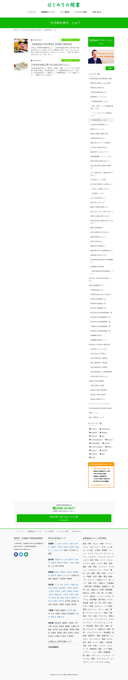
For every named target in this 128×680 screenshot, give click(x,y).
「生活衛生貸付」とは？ (70, 40)
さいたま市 (58, 585)
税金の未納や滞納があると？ (100, 161)
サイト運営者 (48, 531)
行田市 (71, 595)
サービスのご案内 (63, 531)
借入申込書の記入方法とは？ (100, 232)
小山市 (65, 559)
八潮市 (65, 595)
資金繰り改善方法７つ (98, 399)
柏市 (52, 614)
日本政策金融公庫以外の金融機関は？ (101, 261)
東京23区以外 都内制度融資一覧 (101, 312)
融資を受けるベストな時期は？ (101, 143)
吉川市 (53, 598)
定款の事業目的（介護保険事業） (101, 372)
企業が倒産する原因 (97, 385)
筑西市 (53, 547)
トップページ (20, 531)
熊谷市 (75, 588)
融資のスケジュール (97, 129)
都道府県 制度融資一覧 (98, 303)
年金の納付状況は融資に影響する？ (101, 167)
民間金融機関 (95, 443)
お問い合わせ (76, 531)
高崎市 (63, 572)
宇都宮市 (57, 559)
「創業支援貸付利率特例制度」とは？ (101, 272)
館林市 (59, 575)
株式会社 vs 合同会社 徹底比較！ (100, 344)
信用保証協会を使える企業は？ (101, 294)
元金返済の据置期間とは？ (99, 124)
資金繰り (94, 450)
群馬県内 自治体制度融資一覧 (100, 331)
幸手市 (61, 601)
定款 (103, 436)
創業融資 (94, 432)
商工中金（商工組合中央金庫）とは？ (100, 279)
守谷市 (59, 547)
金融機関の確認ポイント (98, 340)
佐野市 (53, 563)
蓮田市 (73, 598)
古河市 (65, 544)
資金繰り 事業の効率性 (98, 394)
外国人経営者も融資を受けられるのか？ (101, 222)
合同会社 (94, 436)
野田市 (53, 617)
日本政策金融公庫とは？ (98, 92)
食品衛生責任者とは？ (98, 138)
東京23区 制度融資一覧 (98, 308)
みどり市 (66, 575)
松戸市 (69, 610)
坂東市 (72, 547)
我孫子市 (60, 617)
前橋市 (57, 572)
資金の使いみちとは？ (98, 202)
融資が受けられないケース (99, 152)
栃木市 (71, 559)
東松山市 (58, 595)
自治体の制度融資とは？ (98, 299)
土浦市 (71, 544)
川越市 (72, 585)
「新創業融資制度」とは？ (99, 101)
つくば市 (57, 544)
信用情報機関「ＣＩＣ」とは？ (101, 156)
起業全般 (94, 454)
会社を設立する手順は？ (98, 353)
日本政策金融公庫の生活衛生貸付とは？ (50, 65)
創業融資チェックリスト (98, 97)
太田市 (69, 572)
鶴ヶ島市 (60, 598)
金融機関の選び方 (96, 335)
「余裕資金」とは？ (97, 193)
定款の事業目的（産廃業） (99, 367)
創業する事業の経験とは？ (99, 207)
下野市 (72, 563)
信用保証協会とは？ (97, 290)
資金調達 (104, 450)
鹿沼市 (59, 563)
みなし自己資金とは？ (98, 198)
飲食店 (93, 457)
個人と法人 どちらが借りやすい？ (102, 211)
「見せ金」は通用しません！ (100, 189)
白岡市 (55, 601)
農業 (103, 454)
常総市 (65, 547)
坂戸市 (51, 595)
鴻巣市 (69, 591)
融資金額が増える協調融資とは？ (101, 250)
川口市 (66, 585)
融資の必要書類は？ (97, 228)
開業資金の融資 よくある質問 (100, 83)
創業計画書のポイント (98, 237)
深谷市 (57, 591)
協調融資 (104, 432)
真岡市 (65, 563)
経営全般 (107, 443)
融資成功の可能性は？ (98, 246)
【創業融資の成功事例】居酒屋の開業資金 (51, 44)
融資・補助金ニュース (96, 417)
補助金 (109, 447)
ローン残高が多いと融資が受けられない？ (101, 174)
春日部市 (62, 588)
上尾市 (69, 588)
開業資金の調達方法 (97, 88)
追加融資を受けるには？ (98, 255)
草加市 (55, 588)
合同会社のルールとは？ (98, 349)
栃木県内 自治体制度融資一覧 (100, 322)
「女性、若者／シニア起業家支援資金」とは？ (101, 107)
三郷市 (63, 591)
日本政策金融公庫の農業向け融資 (100, 408)
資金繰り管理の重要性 (96, 381)
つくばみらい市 (57, 550)
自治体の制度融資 (97, 447)
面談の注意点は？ (96, 241)
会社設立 (94, 429)
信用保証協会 (106, 429)
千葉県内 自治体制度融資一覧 (100, 326)
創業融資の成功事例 (97, 266)
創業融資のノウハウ (34, 531)
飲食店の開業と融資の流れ (99, 133)
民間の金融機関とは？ (96, 285)
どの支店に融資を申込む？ (99, 147)
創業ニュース (93, 413)
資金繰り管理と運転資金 (98, 390)
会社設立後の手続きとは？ (99, 376)
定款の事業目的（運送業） (99, 363)
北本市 (67, 598)
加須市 (76, 591)
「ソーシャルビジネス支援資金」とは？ (101, 114)
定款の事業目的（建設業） (99, 358)
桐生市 (53, 575)
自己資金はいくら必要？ (98, 179)
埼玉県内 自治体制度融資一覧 (100, 317)
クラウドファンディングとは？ (99, 404)
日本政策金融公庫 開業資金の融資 (100, 78)
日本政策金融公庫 (97, 440)
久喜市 (51, 591)
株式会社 (110, 440)
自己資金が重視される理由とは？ (101, 184)
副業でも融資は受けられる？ (100, 216)
